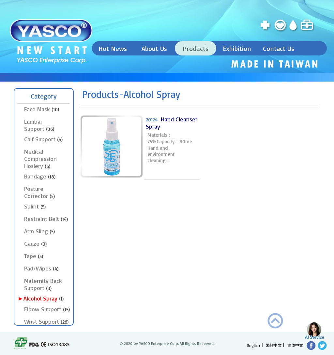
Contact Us (278, 48)
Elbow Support (47, 309)
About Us (154, 48)
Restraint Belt (46, 218)
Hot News (113, 48)
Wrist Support (46, 321)
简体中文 (295, 345)
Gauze (35, 243)
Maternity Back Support (43, 284)
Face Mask (41, 109)
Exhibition (237, 48)
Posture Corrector (39, 192)
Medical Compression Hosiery (40, 158)
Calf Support (43, 139)
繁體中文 (273, 345)
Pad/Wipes (41, 268)
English (253, 345)
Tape (33, 255)
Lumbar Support (39, 125)
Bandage (39, 176)
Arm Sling (39, 231)
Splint (35, 206)
